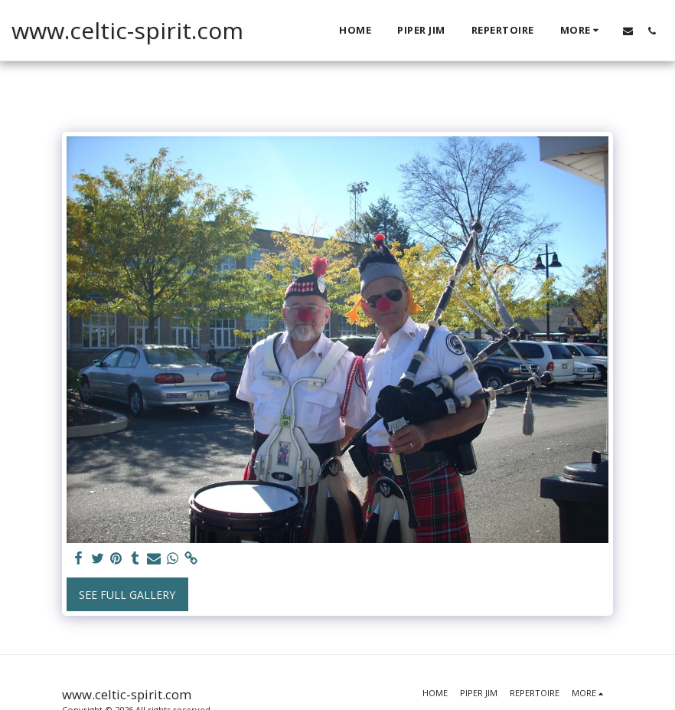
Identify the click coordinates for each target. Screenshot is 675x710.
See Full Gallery (127, 594)
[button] (628, 30)
